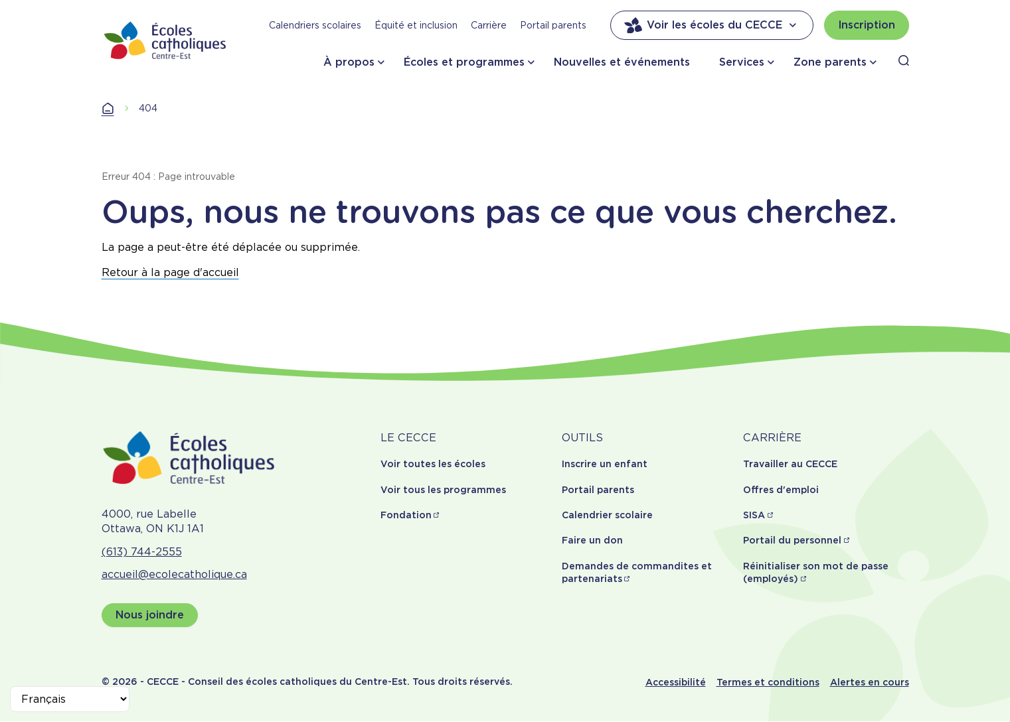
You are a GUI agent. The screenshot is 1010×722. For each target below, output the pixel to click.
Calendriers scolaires (315, 25)
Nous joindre (150, 615)
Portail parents (553, 25)
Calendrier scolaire (607, 515)
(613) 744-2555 (142, 551)
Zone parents (830, 62)
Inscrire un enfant (604, 464)
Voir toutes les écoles (432, 464)
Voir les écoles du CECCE (712, 25)
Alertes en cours (869, 682)
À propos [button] (349, 62)
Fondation (406, 515)
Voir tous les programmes (443, 489)
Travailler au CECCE (790, 464)
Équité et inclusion (416, 25)
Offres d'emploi (781, 489)
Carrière (489, 25)
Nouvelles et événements (622, 62)
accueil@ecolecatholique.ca (174, 574)
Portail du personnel (792, 540)
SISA (754, 515)
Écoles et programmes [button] (464, 62)
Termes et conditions (767, 682)
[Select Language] (69, 699)
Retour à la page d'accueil (170, 272)
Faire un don (592, 540)
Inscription (866, 25)
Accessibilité (675, 682)
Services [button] (741, 62)
